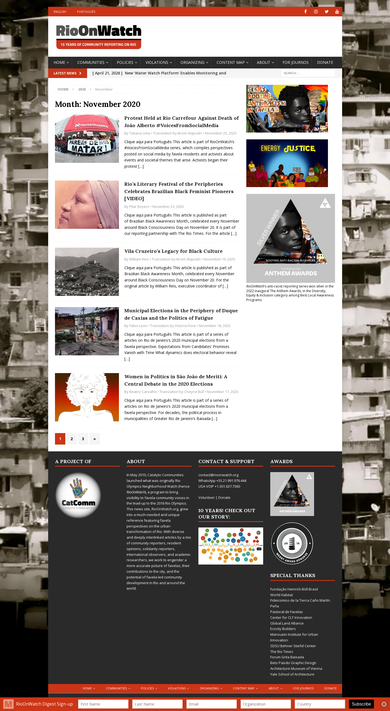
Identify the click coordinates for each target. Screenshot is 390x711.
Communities (91, 62)
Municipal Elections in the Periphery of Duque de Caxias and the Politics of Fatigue (181, 314)
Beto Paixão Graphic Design (293, 662)
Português (86, 12)
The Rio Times (281, 651)
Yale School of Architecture (292, 674)
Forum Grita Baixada (287, 657)
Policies (125, 62)
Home (59, 62)
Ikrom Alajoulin (190, 133)
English (60, 12)
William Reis (139, 259)
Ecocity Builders (283, 628)
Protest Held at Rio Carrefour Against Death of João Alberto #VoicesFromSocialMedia (181, 121)
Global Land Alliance (287, 623)
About (263, 62)
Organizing (192, 62)
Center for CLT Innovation (291, 617)
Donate (325, 62)
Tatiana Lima (139, 133)
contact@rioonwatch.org (218, 474)
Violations (157, 62)
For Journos (295, 62)
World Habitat (281, 594)
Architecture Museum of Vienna (296, 668)
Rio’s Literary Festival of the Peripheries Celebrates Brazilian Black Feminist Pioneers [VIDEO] (179, 191)
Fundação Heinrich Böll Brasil (294, 589)
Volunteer (206, 497)
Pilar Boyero (139, 206)
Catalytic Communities (166, 474)
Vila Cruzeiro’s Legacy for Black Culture (173, 251)
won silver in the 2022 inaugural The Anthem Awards (290, 288)
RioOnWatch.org (165, 508)
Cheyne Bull (194, 391)
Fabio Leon (138, 325)
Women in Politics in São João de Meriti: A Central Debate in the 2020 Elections (175, 380)
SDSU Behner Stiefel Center (293, 645)
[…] (141, 166)
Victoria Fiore (185, 325)
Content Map (231, 62)
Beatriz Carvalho (143, 391)
